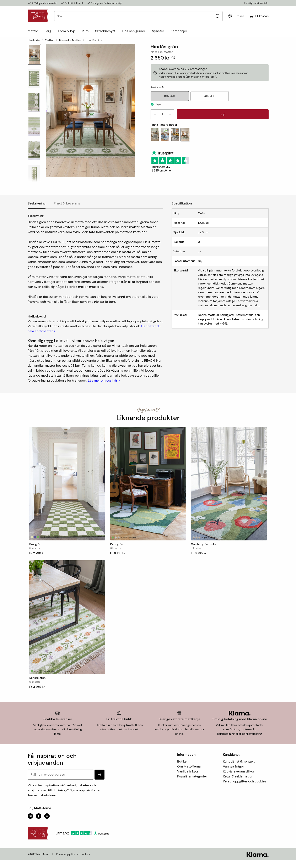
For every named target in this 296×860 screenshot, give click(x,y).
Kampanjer (179, 31)
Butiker (182, 761)
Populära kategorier (192, 776)
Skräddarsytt (105, 31)
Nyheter (158, 31)
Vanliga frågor (187, 771)
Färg (48, 31)
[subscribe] (99, 775)
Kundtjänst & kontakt (256, 3)
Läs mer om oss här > (104, 380)
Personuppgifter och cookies (244, 781)
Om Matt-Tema (189, 766)
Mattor (33, 31)
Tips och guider (133, 31)
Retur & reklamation (238, 776)
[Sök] (218, 16)
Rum (85, 31)
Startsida (34, 40)
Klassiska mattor (70, 40)
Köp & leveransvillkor (238, 771)
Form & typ (66, 31)
